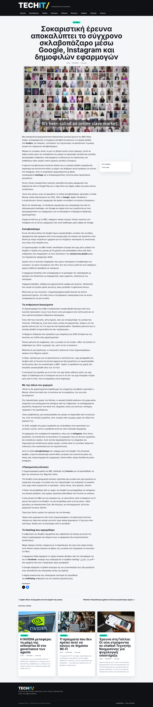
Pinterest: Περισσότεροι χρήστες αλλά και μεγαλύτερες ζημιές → (109, 600)
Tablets (44, 13)
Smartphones (34, 13)
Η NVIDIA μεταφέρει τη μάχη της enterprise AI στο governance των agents (35, 645)
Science (103, 13)
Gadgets (84, 13)
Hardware (54, 13)
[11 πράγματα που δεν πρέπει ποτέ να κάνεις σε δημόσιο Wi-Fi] (76, 621)
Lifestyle (93, 13)
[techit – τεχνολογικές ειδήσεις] (33, 5)
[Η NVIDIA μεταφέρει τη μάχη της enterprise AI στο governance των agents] (37, 621)
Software (64, 13)
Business (74, 13)
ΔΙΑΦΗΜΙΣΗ (120, 703)
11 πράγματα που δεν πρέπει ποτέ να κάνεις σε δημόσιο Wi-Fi (76, 644)
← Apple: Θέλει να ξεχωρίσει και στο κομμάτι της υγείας (40, 600)
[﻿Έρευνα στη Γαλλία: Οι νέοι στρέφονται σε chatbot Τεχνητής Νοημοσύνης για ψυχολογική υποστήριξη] (116, 621)
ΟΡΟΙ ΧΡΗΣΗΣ (130, 703)
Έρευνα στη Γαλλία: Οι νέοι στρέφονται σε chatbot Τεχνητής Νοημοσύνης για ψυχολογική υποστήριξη (115, 647)
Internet (23, 13)
